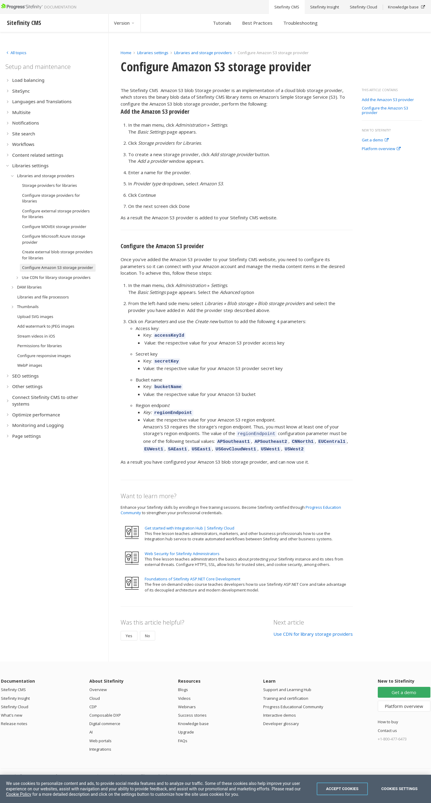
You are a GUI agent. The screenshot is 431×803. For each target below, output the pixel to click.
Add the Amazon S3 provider (388, 99)
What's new (11, 709)
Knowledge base (193, 717)
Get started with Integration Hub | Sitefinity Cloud (189, 521)
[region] (215, 789)
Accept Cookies (342, 788)
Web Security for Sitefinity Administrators (182, 547)
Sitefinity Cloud (14, 700)
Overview (98, 683)
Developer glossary (281, 717)
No (147, 629)
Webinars (187, 700)
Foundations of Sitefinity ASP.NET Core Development (192, 572)
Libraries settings (152, 52)
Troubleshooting (300, 23)
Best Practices (257, 23)
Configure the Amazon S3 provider (385, 110)
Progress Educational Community (293, 700)
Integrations (100, 743)
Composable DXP (105, 709)
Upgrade (186, 725)
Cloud (94, 692)
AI (91, 725)
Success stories (192, 709)
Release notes (14, 717)
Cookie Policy (18, 794)
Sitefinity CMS (13, 683)
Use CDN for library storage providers (313, 628)
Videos (184, 692)
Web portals (100, 734)
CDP (93, 700)
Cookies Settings (399, 788)
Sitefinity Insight (15, 692)
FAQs (182, 734)
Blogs (183, 683)
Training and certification (285, 692)
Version (124, 23)
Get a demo (375, 140)
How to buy (388, 715)
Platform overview (381, 149)
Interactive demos (279, 709)
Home (126, 52)
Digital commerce (104, 717)
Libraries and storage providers (203, 52)
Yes (129, 629)
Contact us (387, 724)
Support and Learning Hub (287, 683)
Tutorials (222, 23)
